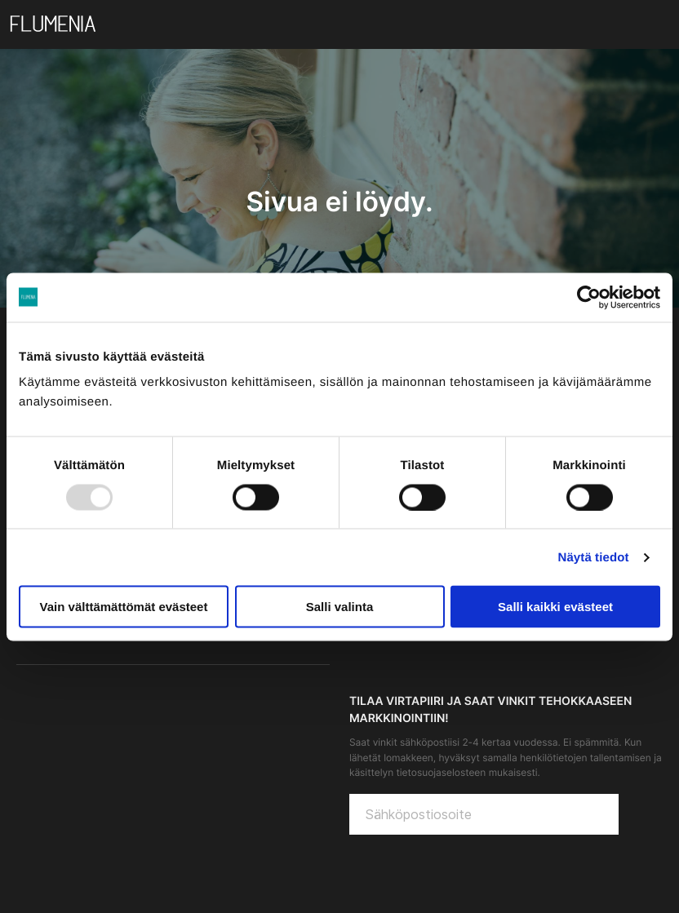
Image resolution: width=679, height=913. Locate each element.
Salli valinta (340, 607)
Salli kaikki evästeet (555, 607)
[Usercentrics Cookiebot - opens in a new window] (588, 297)
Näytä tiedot (593, 557)
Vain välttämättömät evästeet (124, 607)
